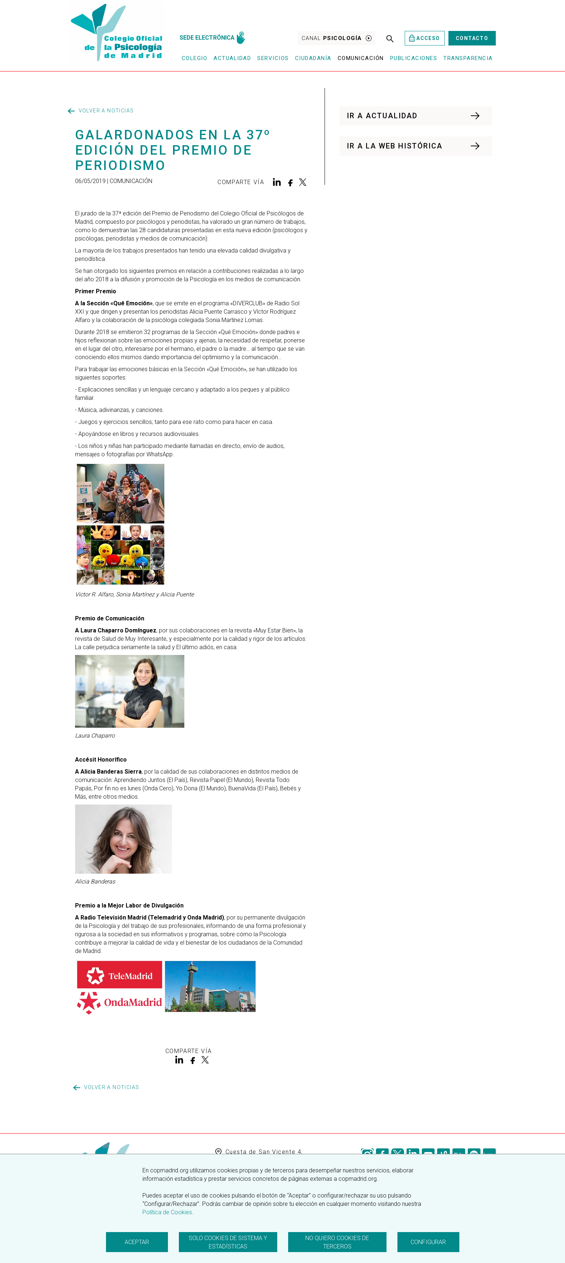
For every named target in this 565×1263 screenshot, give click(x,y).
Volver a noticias (101, 111)
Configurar (428, 1242)
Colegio (195, 58)
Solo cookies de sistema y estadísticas (228, 1242)
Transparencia (468, 58)
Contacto (472, 38)
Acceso (424, 38)
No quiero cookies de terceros (337, 1242)
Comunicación (361, 58)
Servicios (273, 58)
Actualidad (232, 58)
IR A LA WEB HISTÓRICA (414, 146)
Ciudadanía (313, 58)
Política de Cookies (167, 1212)
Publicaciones (414, 58)
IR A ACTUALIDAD (414, 116)
